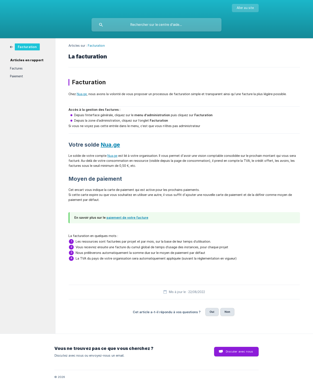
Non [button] (227, 311)
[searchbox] (156, 24)
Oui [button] (212, 311)
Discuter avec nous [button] (239, 351)
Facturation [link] (96, 45)
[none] (245, 8)
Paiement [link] (16, 76)
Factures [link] (16, 68)
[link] (25, 47)
